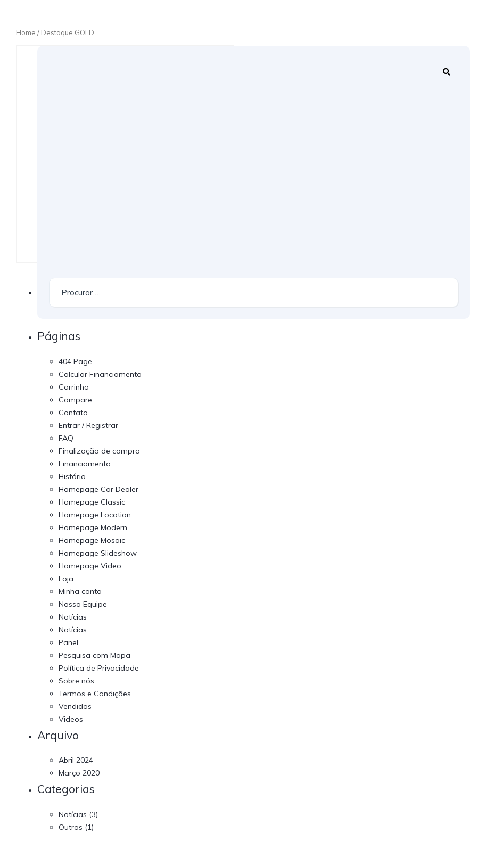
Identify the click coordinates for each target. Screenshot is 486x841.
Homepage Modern (93, 527)
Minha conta (80, 591)
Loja (66, 578)
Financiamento (85, 463)
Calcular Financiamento (100, 374)
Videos (71, 719)
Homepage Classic (92, 502)
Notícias (73, 617)
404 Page (75, 361)
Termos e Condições (95, 693)
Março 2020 (79, 773)
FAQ (66, 438)
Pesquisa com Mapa (94, 655)
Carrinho (74, 387)
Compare (75, 400)
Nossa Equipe (83, 604)
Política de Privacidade (99, 668)
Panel (68, 642)
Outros (71, 827)
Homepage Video (90, 566)
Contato (73, 412)
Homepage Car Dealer (98, 489)
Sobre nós (76, 681)
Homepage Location (95, 515)
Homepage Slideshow (98, 553)
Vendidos (75, 706)
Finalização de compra (99, 451)
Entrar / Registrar (88, 425)
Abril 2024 (76, 760)
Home (26, 32)
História (72, 476)
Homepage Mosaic (92, 540)
